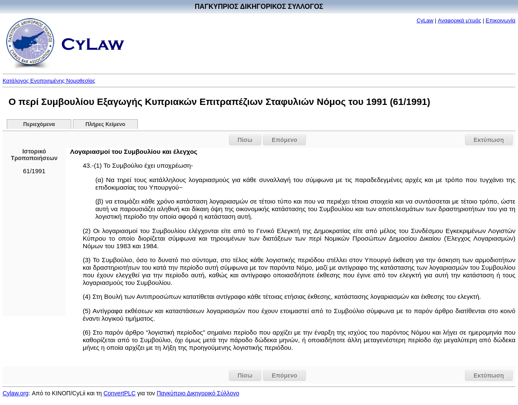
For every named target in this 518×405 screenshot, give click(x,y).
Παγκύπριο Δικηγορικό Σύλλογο (198, 393)
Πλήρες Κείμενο (106, 124)
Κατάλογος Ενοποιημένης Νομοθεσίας (49, 81)
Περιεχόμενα (39, 124)
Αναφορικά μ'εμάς (459, 20)
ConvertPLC (119, 393)
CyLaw (424, 20)
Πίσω (245, 140)
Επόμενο (284, 140)
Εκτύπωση (489, 140)
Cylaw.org (15, 393)
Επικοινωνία (500, 20)
